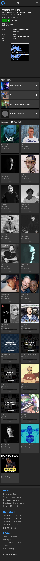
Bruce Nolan (21, 12)
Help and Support (10, 506)
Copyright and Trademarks (14, 542)
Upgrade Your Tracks (12, 497)
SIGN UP (30, 3)
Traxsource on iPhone (12, 515)
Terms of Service (10, 536)
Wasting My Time (13, 17)
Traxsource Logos (10, 524)
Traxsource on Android (12, 518)
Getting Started (9, 494)
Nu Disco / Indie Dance (21, 36)
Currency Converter (11, 500)
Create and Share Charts (13, 503)
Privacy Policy (9, 539)
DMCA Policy (8, 548)
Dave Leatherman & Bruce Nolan (16, 13)
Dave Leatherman (8, 12)
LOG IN (24, 3)
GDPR (5, 545)
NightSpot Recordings (21, 29)
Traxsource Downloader (13, 521)
